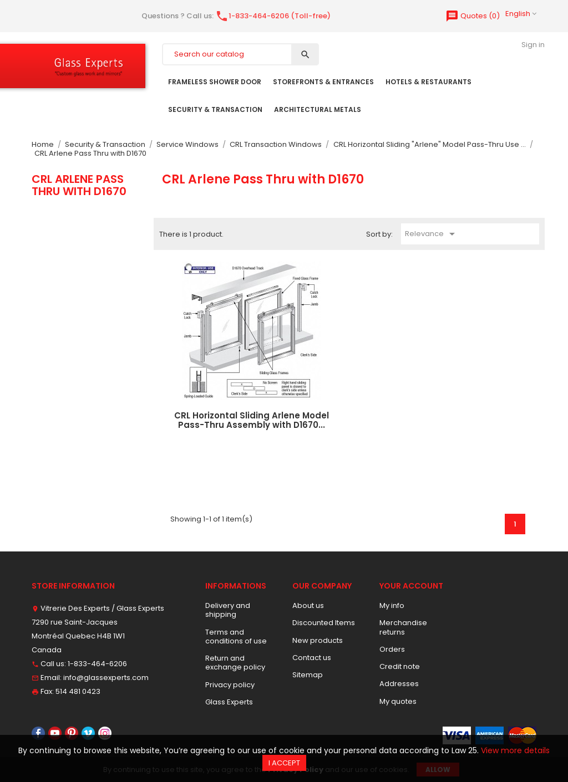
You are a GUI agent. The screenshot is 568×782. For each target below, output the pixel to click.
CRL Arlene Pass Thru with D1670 (79, 185)
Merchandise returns (403, 627)
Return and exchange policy (235, 662)
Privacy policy (230, 684)
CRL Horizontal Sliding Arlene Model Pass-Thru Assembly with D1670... (251, 420)
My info (391, 605)
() (472, 16)
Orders (392, 649)
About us (308, 605)
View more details (515, 750)
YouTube (55, 733)
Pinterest (71, 733)
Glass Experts (229, 702)
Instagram (104, 733)
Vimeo (88, 733)
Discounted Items (323, 622)
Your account (411, 585)
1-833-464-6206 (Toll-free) (273, 16)
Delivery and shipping (227, 610)
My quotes (398, 701)
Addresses (399, 683)
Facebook (38, 733)
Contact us (311, 657)
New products (317, 640)
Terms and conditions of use (236, 636)
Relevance (432, 234)
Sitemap (307, 674)
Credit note (399, 666)
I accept (284, 763)
